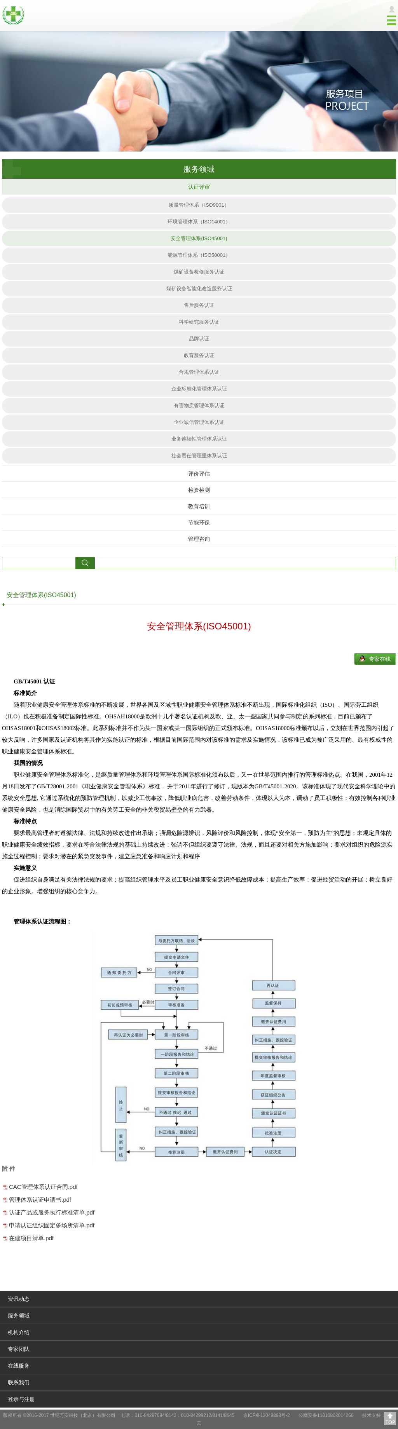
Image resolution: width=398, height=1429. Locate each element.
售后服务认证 (199, 305)
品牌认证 (199, 339)
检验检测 (199, 490)
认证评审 (199, 187)
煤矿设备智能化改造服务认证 (199, 288)
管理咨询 (199, 539)
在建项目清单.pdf (31, 1238)
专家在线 (380, 659)
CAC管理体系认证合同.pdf (43, 1186)
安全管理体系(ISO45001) (199, 238)
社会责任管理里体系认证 (199, 455)
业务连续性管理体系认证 (199, 439)
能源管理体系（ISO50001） (199, 255)
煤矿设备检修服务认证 (199, 272)
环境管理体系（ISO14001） (199, 222)
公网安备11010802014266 (325, 1415)
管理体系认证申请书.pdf (40, 1199)
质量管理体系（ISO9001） (199, 205)
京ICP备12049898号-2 (266, 1415)
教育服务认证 (199, 355)
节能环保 (199, 522)
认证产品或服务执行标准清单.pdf (51, 1212)
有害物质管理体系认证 (199, 405)
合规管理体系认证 (199, 372)
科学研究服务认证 (199, 322)
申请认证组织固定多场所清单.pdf (51, 1225)
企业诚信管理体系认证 (199, 422)
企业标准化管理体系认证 (199, 389)
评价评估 (199, 474)
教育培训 (199, 506)
